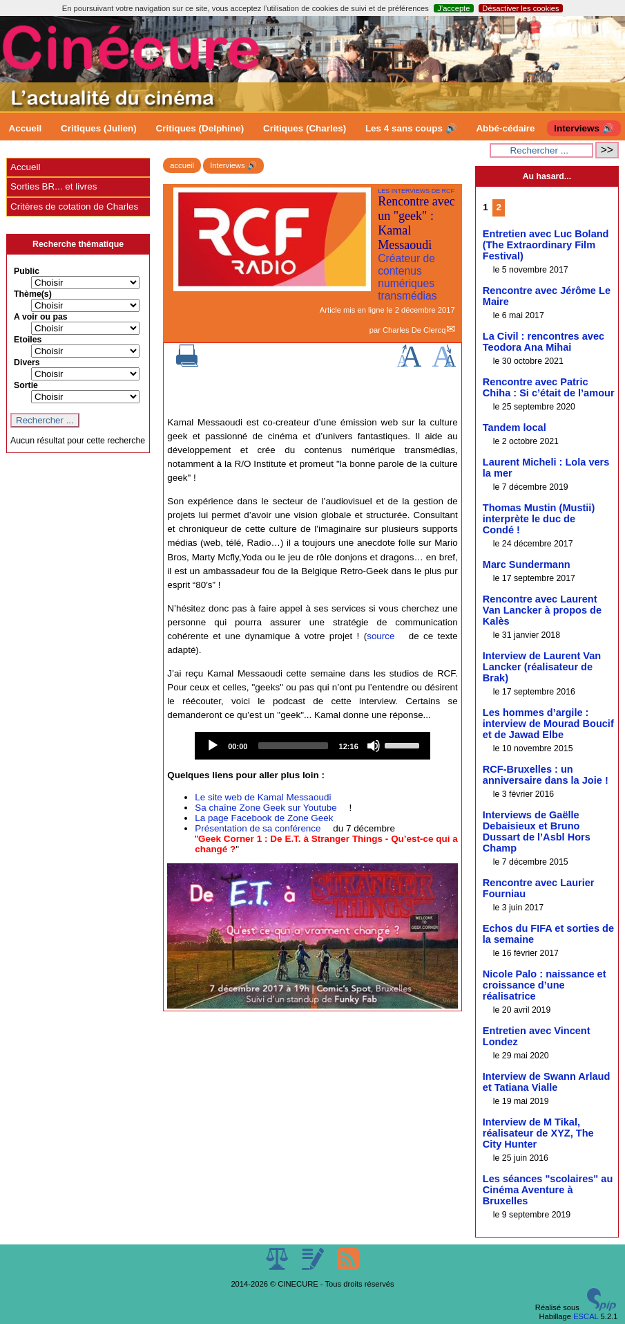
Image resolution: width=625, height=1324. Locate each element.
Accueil (25, 128)
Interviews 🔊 (583, 128)
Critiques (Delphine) (200, 128)
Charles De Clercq (414, 330)
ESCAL (585, 1316)
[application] (312, 746)
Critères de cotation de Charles (74, 206)
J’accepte (453, 8)
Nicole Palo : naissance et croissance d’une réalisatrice (544, 985)
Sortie (26, 385)
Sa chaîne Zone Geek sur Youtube (265, 807)
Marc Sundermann (526, 564)
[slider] (292, 745)
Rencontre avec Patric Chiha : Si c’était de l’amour (549, 387)
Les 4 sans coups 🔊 (411, 128)
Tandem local (514, 427)
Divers (27, 362)
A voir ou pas (41, 317)
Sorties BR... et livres (53, 186)
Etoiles (27, 339)
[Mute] (374, 746)
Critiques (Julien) (99, 128)
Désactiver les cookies (520, 8)
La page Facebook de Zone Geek (264, 818)
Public (26, 271)
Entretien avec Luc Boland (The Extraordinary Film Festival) (546, 244)
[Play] (213, 746)
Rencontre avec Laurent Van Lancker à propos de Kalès (542, 610)
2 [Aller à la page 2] (498, 207)
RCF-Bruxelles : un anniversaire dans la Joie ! (545, 775)
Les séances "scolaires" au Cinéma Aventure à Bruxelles (548, 1189)
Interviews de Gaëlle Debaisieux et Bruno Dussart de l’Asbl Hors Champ (536, 831)
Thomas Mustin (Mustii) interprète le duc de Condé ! (539, 518)
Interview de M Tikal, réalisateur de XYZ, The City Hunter (538, 1133)
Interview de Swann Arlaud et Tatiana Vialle (546, 1082)
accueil (182, 165)
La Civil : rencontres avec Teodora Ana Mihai (543, 342)
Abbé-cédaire (505, 128)
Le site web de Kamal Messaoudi (263, 797)
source (380, 636)
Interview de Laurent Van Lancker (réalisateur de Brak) (542, 666)
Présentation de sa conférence (257, 828)
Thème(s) (33, 294)
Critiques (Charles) (304, 128)
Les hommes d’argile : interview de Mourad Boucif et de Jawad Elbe (548, 723)
